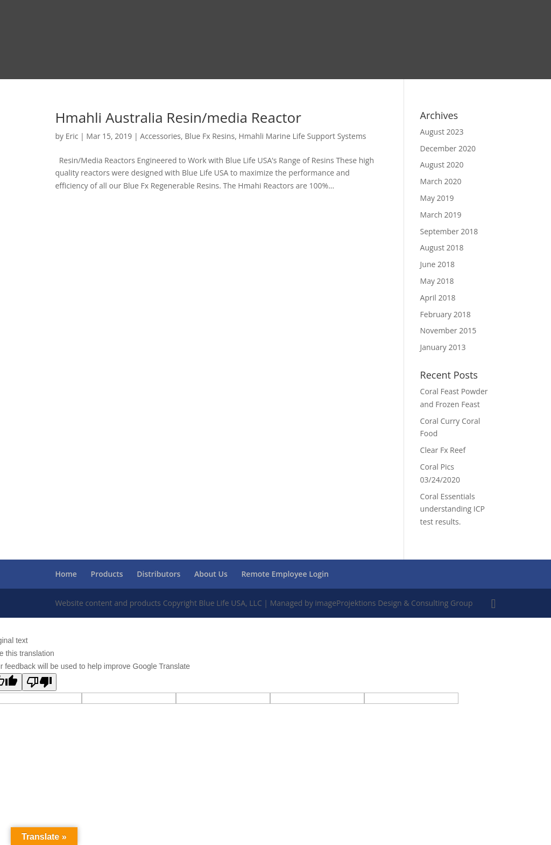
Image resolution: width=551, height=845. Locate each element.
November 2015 (448, 330)
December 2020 (448, 148)
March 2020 (441, 181)
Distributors (158, 574)
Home (66, 574)
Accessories (160, 136)
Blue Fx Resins (210, 136)
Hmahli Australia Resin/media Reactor (178, 117)
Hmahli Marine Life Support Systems (302, 136)
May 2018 (437, 281)
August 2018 (442, 247)
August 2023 (442, 132)
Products (107, 574)
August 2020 (442, 164)
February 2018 (445, 314)
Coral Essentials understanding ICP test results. (452, 509)
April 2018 (438, 297)
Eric (72, 136)
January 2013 (443, 347)
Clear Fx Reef (443, 450)
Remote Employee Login (284, 574)
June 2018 (437, 264)
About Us (211, 574)
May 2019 (437, 198)
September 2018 (449, 231)
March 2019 (441, 214)
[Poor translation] (39, 682)
